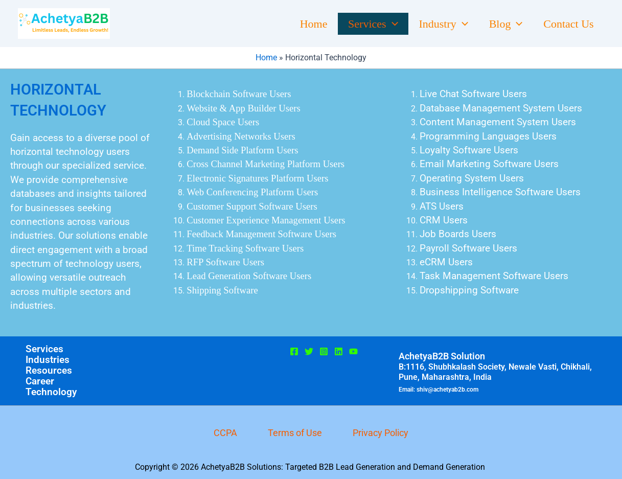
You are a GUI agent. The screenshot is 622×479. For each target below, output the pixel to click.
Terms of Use (295, 432)
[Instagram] (323, 351)
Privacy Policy (380, 432)
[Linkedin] (338, 351)
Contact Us (568, 23)
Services (367, 24)
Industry (439, 24)
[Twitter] (309, 351)
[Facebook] (294, 351)
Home (306, 23)
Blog (503, 24)
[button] (386, 24)
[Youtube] (353, 351)
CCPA (225, 432)
